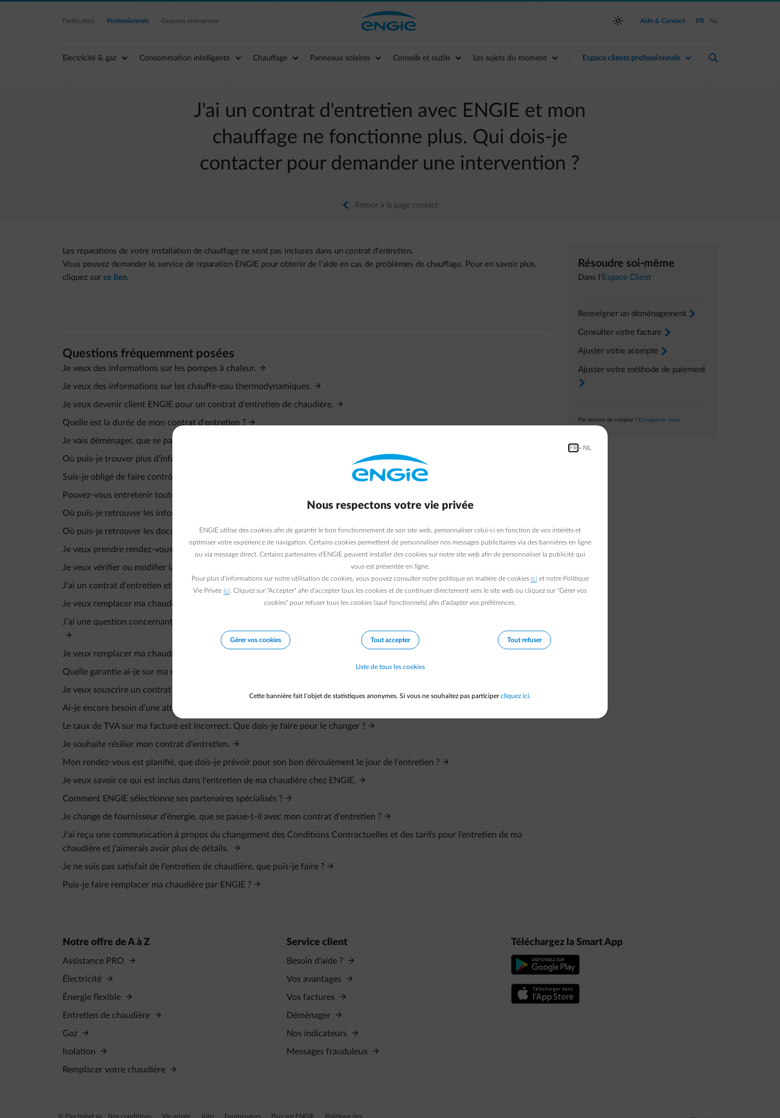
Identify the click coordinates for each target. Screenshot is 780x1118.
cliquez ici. (516, 696)
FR (573, 448)
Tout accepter (390, 640)
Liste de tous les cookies (390, 667)
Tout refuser (524, 640)
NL (587, 448)
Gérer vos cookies (255, 640)
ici (534, 578)
